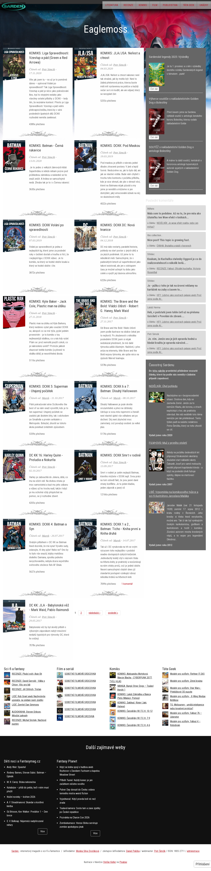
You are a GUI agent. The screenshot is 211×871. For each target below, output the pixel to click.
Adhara (150, 208)
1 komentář (126, 583)
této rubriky (158, 370)
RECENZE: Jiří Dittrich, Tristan (26, 689)
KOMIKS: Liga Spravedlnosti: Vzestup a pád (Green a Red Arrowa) (49, 57)
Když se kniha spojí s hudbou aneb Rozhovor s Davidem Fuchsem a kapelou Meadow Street (80, 771)
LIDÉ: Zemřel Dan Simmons (25, 704)
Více (42, 831)
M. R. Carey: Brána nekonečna (21, 782)
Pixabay (123, 862)
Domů (6, 43)
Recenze (113, 5)
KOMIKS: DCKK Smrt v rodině (120, 455)
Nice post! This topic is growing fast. (168, 240)
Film (145, 5)
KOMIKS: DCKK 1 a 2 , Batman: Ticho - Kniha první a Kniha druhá (120, 528)
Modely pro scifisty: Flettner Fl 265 (187, 673)
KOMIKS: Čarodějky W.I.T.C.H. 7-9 (133, 718)
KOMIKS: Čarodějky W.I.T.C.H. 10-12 (135, 710)
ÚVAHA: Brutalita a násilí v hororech (174, 245)
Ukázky (202, 5)
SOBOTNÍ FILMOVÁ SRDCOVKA (80, 673)
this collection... (154, 235)
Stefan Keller (109, 862)
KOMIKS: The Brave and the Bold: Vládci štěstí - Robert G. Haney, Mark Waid (119, 306)
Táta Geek (184, 5)
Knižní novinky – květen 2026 (21, 796)
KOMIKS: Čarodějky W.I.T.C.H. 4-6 (133, 725)
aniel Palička (134, 851)
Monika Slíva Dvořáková (87, 851)
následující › (94, 612)
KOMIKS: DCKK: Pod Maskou (120, 146)
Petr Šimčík (159, 851)
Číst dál (154, 88)
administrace (193, 851)
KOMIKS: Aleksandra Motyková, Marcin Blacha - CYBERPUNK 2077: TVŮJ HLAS (131, 677)
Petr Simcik (48, 69)
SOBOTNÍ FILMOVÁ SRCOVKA (79, 716)
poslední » (113, 612)
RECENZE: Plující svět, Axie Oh (27, 673)
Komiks (130, 5)
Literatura (93, 5)
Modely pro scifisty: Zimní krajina (186, 680)
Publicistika (163, 5)
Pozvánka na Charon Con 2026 (75, 817)
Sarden (15, 851)
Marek (45, 398)
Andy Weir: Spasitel (16, 767)
